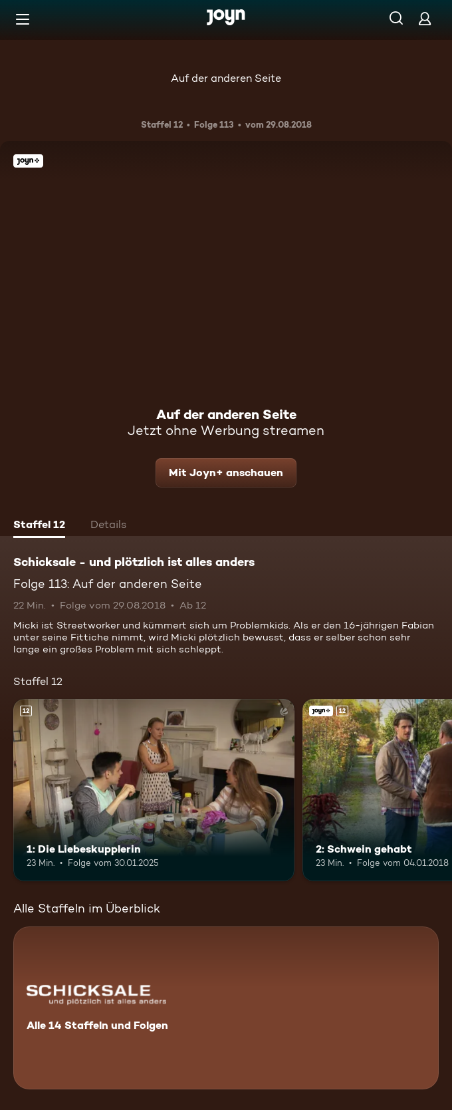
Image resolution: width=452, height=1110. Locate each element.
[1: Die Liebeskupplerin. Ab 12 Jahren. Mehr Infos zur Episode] (153, 790)
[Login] (424, 18)
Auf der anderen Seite (226, 78)
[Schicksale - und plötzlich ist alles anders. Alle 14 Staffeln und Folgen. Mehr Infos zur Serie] (226, 1007)
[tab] (39, 526)
